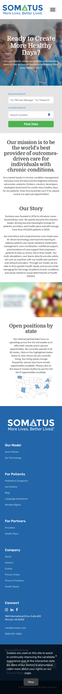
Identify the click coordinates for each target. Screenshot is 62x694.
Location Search (17, 107)
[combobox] (31, 99)
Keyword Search (17, 93)
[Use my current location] (49, 115)
